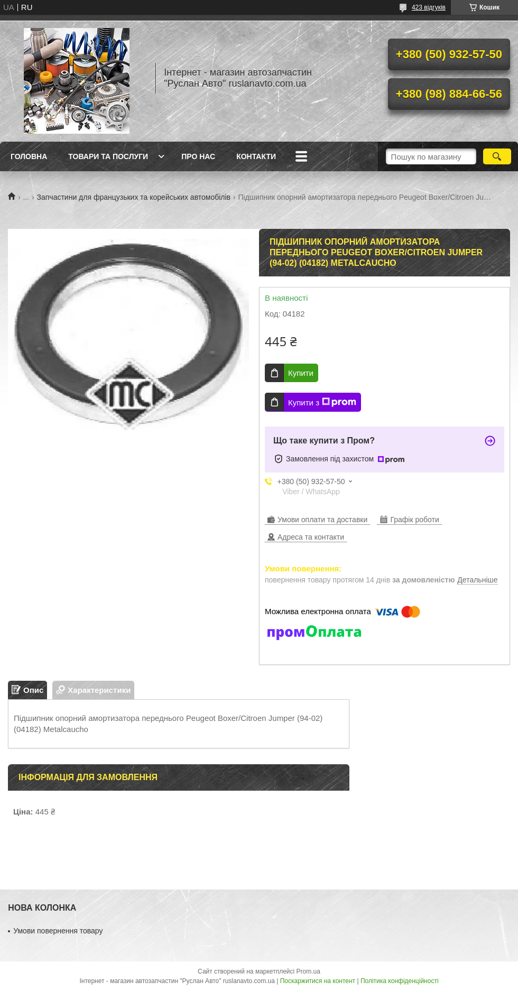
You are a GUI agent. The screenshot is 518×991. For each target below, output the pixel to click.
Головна (29, 156)
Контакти (256, 156)
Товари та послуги (108, 156)
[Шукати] (497, 156)
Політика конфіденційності (399, 981)
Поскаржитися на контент (317, 981)
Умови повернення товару (58, 931)
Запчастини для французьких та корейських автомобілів (134, 197)
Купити (300, 372)
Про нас (198, 156)
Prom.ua (308, 971)
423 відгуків (429, 7)
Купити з (322, 402)
